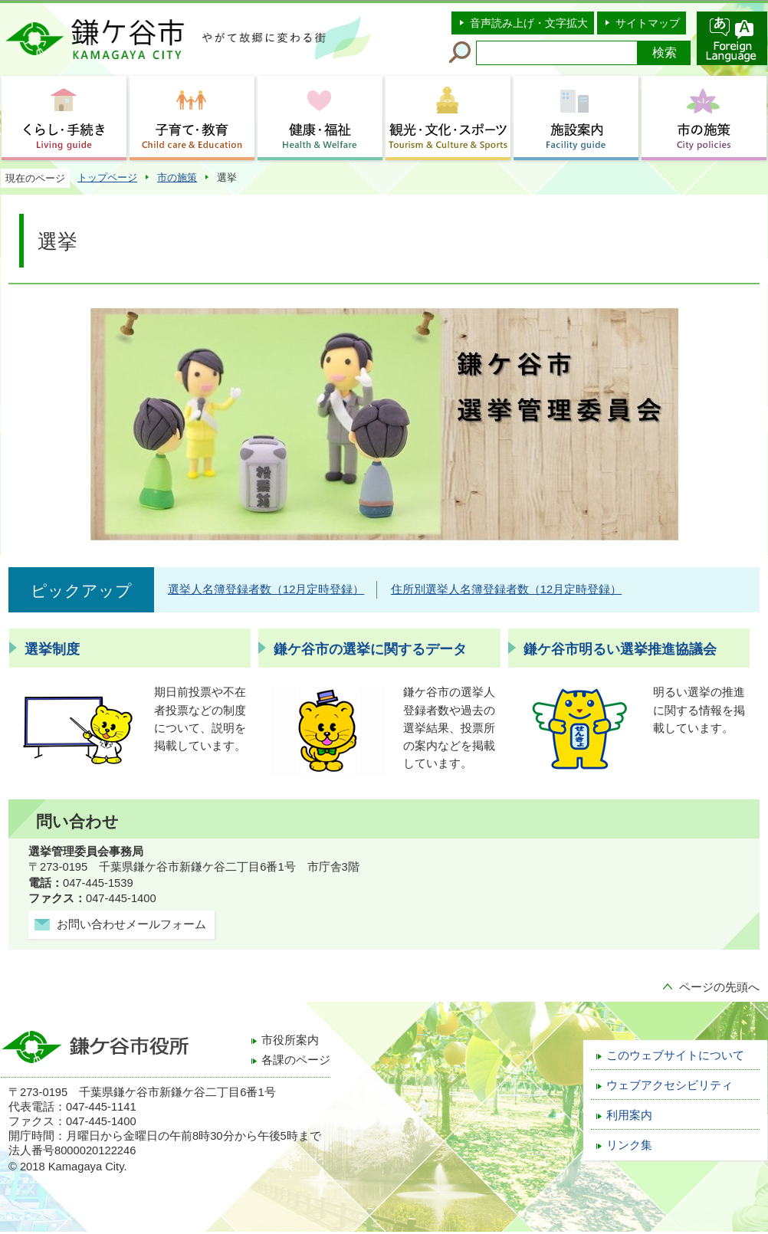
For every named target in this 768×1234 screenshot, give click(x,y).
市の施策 (177, 177)
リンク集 (629, 1145)
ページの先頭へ (719, 987)
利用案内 (629, 1115)
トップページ (107, 177)
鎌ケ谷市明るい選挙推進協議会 (620, 649)
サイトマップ (647, 23)
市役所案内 (290, 1040)
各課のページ (295, 1060)
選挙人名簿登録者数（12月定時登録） (266, 589)
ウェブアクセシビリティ (669, 1085)
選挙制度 (52, 649)
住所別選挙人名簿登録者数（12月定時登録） (506, 589)
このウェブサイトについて (675, 1055)
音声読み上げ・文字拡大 (529, 23)
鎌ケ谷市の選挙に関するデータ (370, 649)
